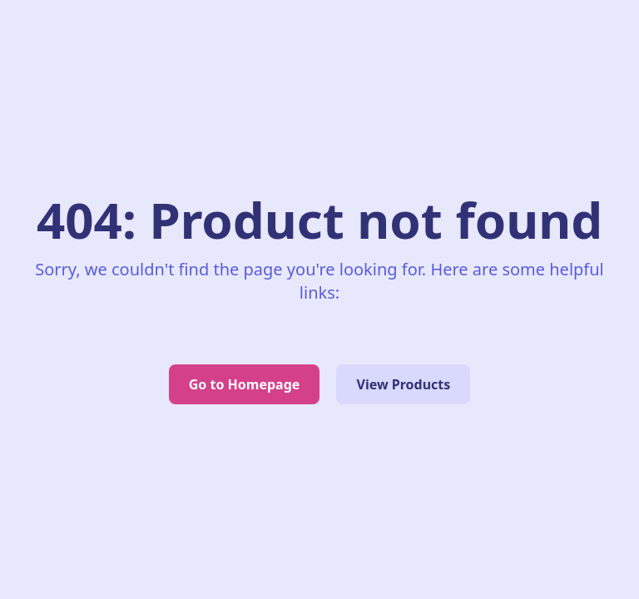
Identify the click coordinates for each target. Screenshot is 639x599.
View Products (403, 384)
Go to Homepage (244, 384)
